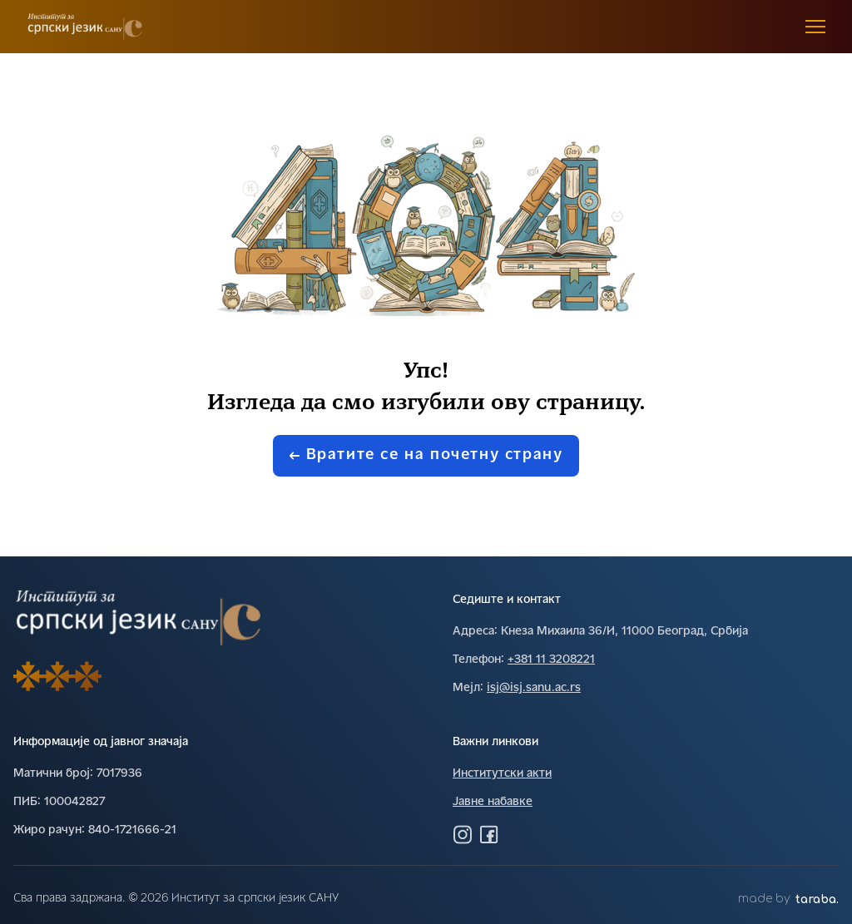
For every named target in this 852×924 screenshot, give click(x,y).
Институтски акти (502, 773)
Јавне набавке (492, 802)
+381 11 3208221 (551, 660)
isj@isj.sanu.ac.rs (534, 688)
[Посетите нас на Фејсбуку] (489, 834)
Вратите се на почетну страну (426, 455)
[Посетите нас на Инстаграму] (463, 834)
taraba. (817, 899)
